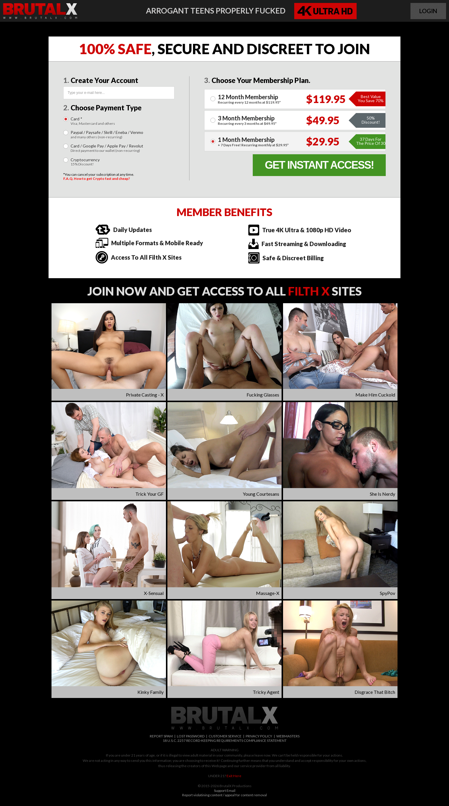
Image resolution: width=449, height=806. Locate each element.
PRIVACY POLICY (259, 736)
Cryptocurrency (85, 162)
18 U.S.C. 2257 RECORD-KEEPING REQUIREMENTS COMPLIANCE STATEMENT (225, 740)
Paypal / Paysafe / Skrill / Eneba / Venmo (107, 134)
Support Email (224, 790)
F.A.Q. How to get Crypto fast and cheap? (96, 178)
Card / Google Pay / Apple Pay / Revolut (107, 148)
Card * (93, 121)
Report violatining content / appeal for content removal (224, 795)
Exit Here (234, 776)
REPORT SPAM (161, 736)
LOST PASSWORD (190, 736)
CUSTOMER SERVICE (225, 736)
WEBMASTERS (288, 736)
